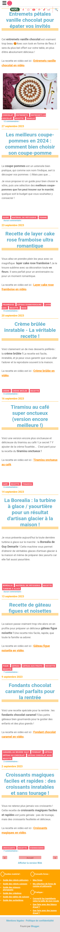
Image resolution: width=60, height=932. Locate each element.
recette (23, 848)
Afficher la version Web (30, 863)
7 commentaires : (11, 851)
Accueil (30, 858)
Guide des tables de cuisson (16, 897)
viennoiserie (37, 848)
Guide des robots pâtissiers (15, 880)
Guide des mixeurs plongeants (11, 888)
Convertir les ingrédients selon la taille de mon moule (46, 899)
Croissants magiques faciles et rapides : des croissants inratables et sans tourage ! (30, 784)
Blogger (35, 926)
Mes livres (37, 880)
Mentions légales (15, 920)
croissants (9, 848)
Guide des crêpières (12, 893)
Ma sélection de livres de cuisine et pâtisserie (44, 885)
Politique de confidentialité (40, 920)
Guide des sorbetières (13, 900)
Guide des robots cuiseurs (15, 884)
